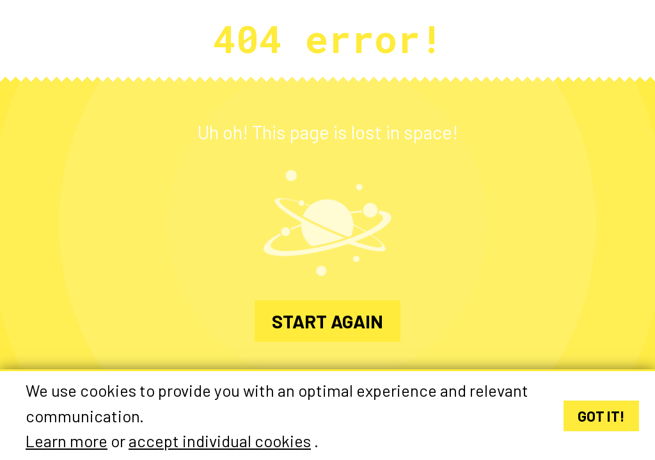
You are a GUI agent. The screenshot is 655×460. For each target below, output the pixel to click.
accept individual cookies (220, 441)
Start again (327, 321)
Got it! (601, 416)
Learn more (66, 441)
